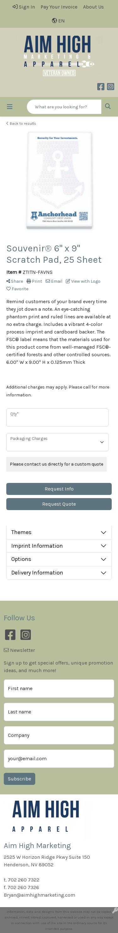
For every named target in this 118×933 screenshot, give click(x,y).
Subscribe (19, 779)
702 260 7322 (23, 880)
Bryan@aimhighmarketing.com (39, 895)
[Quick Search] (64, 106)
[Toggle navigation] (9, 106)
